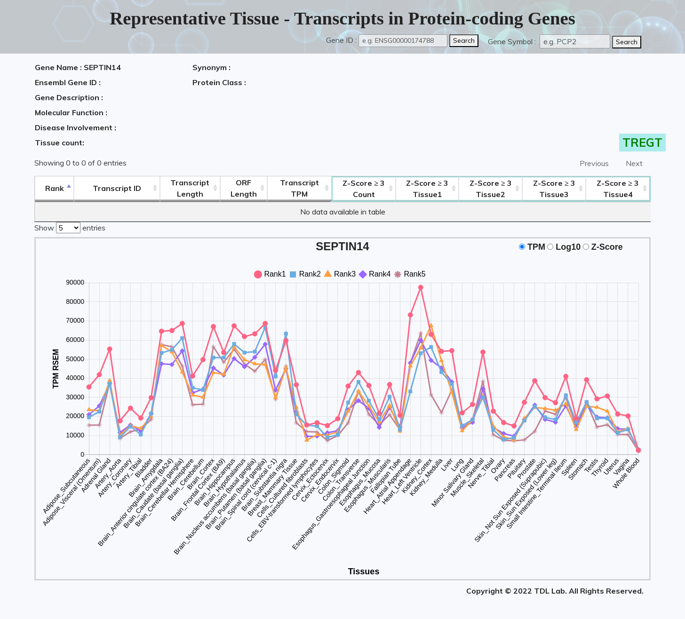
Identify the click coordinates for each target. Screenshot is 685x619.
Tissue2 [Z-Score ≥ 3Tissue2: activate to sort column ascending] (491, 188)
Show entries (69, 226)
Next (634, 163)
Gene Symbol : (513, 41)
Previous (594, 163)
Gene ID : (341, 40)
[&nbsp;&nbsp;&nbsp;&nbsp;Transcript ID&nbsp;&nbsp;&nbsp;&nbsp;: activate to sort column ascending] (117, 188)
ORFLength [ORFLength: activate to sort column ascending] (244, 188)
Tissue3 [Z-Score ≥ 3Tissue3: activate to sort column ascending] (554, 188)
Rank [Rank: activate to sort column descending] (54, 188)
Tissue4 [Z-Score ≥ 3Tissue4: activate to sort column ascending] (618, 188)
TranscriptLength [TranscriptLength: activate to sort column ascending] (189, 188)
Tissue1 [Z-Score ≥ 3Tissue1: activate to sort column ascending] (427, 188)
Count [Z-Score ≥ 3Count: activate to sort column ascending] (363, 188)
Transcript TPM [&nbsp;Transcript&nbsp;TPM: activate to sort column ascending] (299, 188)
